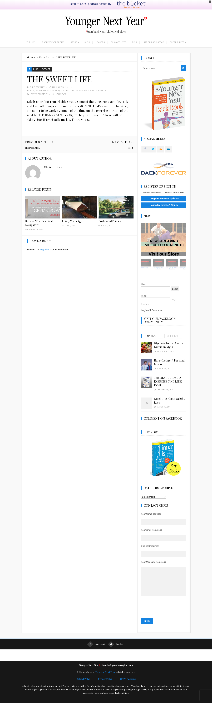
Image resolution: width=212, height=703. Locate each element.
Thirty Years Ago (72, 221)
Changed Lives (118, 42)
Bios (134, 42)
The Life (31, 42)
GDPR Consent (127, 684)
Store (74, 42)
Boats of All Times (109, 221)
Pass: (143, 295)
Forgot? (174, 299)
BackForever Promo (53, 42)
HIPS (131, 147)
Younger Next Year (105, 677)
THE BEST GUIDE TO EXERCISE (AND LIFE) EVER (168, 381)
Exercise (50, 57)
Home (31, 57)
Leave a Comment (38, 94)
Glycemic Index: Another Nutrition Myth (169, 345)
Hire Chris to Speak (153, 42)
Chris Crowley (37, 87)
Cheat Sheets (177, 42)
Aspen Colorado (51, 91)
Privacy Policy (109, 684)
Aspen (39, 91)
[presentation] (167, 612)
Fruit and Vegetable (80, 91)
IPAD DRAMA (32, 147)
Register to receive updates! (165, 198)
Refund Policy (87, 684)
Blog (87, 42)
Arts (32, 91)
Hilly (94, 91)
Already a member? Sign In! (164, 205)
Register (145, 304)
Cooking (65, 91)
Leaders (100, 42)
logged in (44, 249)
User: (143, 284)
